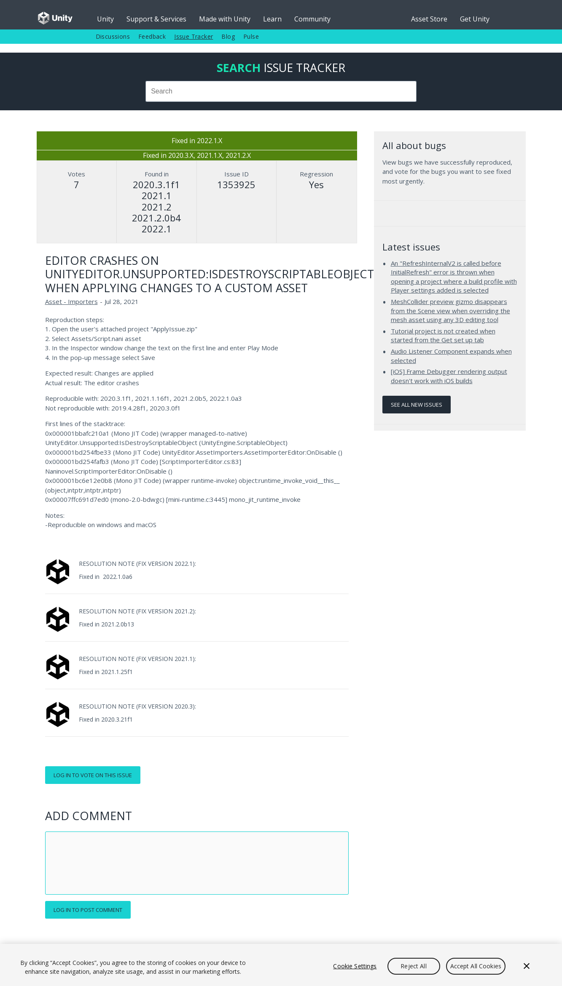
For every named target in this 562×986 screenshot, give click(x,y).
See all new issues (416, 404)
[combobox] (281, 91)
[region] (281, 965)
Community (312, 19)
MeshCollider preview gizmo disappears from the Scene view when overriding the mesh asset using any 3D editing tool (450, 310)
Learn (272, 19)
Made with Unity (224, 19)
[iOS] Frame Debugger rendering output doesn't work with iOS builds (449, 376)
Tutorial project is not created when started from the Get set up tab (443, 335)
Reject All (413, 966)
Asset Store (429, 19)
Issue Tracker (193, 36)
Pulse (251, 36)
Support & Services (156, 19)
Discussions (113, 36)
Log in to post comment (88, 910)
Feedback (152, 36)
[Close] (527, 966)
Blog (228, 36)
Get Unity (474, 19)
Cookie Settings (354, 966)
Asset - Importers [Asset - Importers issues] (71, 301)
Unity (105, 19)
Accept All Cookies (476, 966)
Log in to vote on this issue (93, 775)
